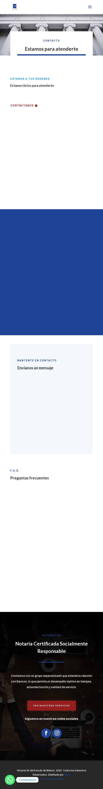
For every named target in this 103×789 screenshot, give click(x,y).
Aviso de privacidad (51, 779)
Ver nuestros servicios (51, 705)
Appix (67, 774)
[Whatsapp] (10, 780)
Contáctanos (22, 105)
